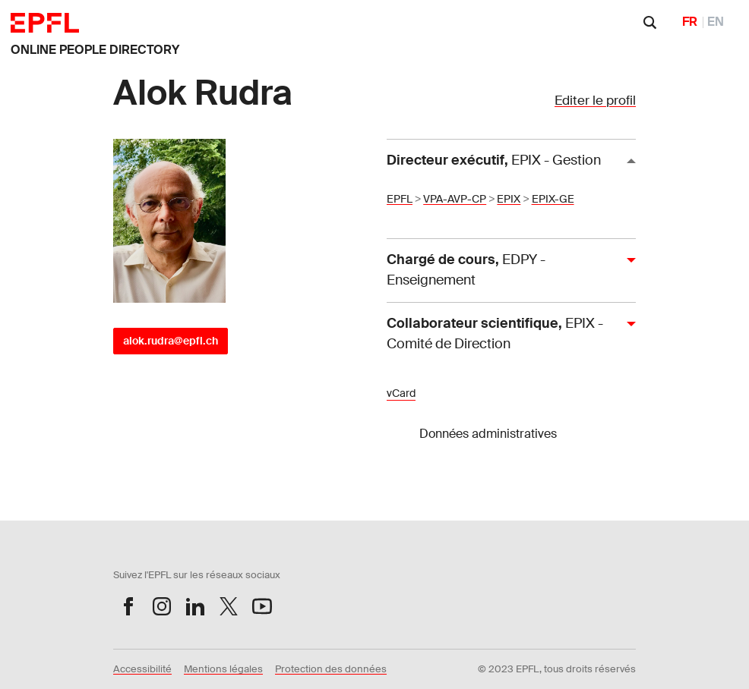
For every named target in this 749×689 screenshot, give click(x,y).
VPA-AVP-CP (454, 199)
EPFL (399, 199)
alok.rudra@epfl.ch (170, 341)
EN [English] (715, 22)
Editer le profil (595, 100)
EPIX (508, 199)
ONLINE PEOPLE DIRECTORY (95, 50)
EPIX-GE (553, 199)
